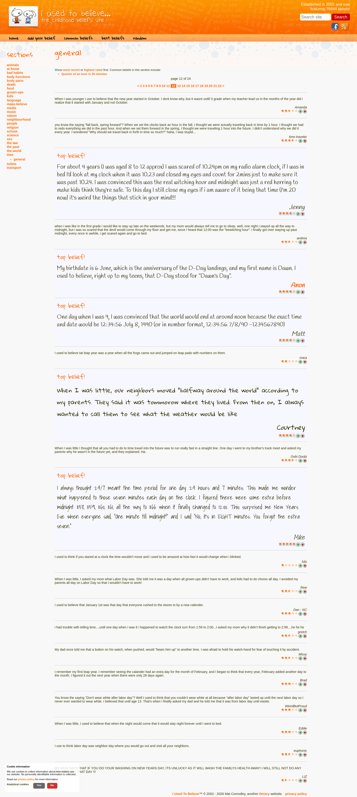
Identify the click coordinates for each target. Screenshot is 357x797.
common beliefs (78, 38)
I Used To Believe (185, 794)
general (19, 159)
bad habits (15, 73)
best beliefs (113, 38)
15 (188, 86)
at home (13, 69)
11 (168, 86)
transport (14, 168)
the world (14, 151)
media (11, 108)
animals (13, 65)
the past (13, 147)
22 (220, 86)
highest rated (93, 70)
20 (210, 86)
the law (12, 143)
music (11, 112)
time (10, 155)
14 (183, 86)
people (12, 123)
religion (13, 127)
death (11, 84)
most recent (71, 70)
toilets (11, 164)
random (139, 38)
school (12, 131)
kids (10, 96)
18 (202, 86)
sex (9, 139)
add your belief (41, 38)
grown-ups (15, 92)
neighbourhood (19, 119)
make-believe (17, 104)
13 (179, 86)
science (13, 135)
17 (197, 86)
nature (12, 115)
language (14, 100)
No (52, 785)
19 (206, 86)
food (10, 88)
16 (192, 86)
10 (163, 86)
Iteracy (264, 794)
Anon (298, 285)
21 (215, 86)
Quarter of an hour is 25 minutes (84, 74)
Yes (39, 785)
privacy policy (296, 794)
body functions (18, 77)
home (13, 38)
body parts (15, 80)
